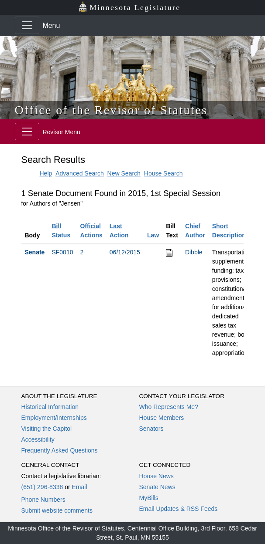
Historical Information (50, 406)
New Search (124, 173)
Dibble (194, 252)
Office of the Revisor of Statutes (111, 110)
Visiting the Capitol (46, 428)
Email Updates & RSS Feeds (178, 508)
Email (79, 486)
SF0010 (62, 252)
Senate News (157, 486)
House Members (161, 417)
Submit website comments (57, 510)
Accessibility (38, 439)
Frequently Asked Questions (59, 450)
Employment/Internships (54, 417)
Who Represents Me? (168, 406)
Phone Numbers (43, 499)
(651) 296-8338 (42, 486)
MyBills (148, 497)
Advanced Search (79, 173)
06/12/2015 (125, 252)
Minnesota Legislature (129, 7)
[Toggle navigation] (27, 25)
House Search (163, 173)
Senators (151, 428)
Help (46, 173)
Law (153, 235)
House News (156, 476)
